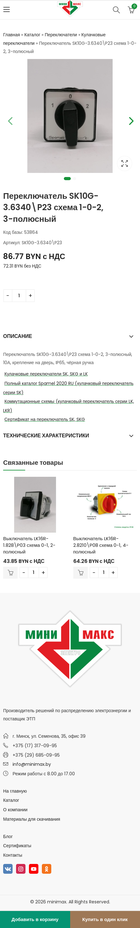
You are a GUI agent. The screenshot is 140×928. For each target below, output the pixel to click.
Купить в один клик (105, 919)
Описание (17, 336)
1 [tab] (67, 178)
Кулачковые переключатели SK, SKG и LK (46, 374)
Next (130, 120)
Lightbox (124, 163)
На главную (15, 791)
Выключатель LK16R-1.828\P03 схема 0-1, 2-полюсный (29, 545)
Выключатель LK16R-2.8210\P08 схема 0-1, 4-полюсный (101, 545)
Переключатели (61, 35)
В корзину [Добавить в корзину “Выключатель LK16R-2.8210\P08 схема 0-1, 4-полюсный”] (80, 573)
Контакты (12, 855)
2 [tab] (74, 178)
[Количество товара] (19, 295)
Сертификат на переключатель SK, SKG (44, 419)
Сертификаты (17, 845)
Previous (9, 120)
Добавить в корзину (35, 919)
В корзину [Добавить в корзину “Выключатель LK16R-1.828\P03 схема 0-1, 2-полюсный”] (10, 573)
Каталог (32, 35)
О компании (15, 810)
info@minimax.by (32, 764)
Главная (11, 35)
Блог (8, 836)
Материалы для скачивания (31, 819)
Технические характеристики (46, 435)
